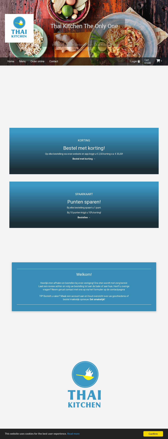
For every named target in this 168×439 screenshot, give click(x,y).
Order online (37, 61)
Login (135, 61)
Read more (73, 434)
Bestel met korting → (84, 158)
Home (10, 61)
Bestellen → (84, 217)
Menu (22, 61)
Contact (53, 61)
